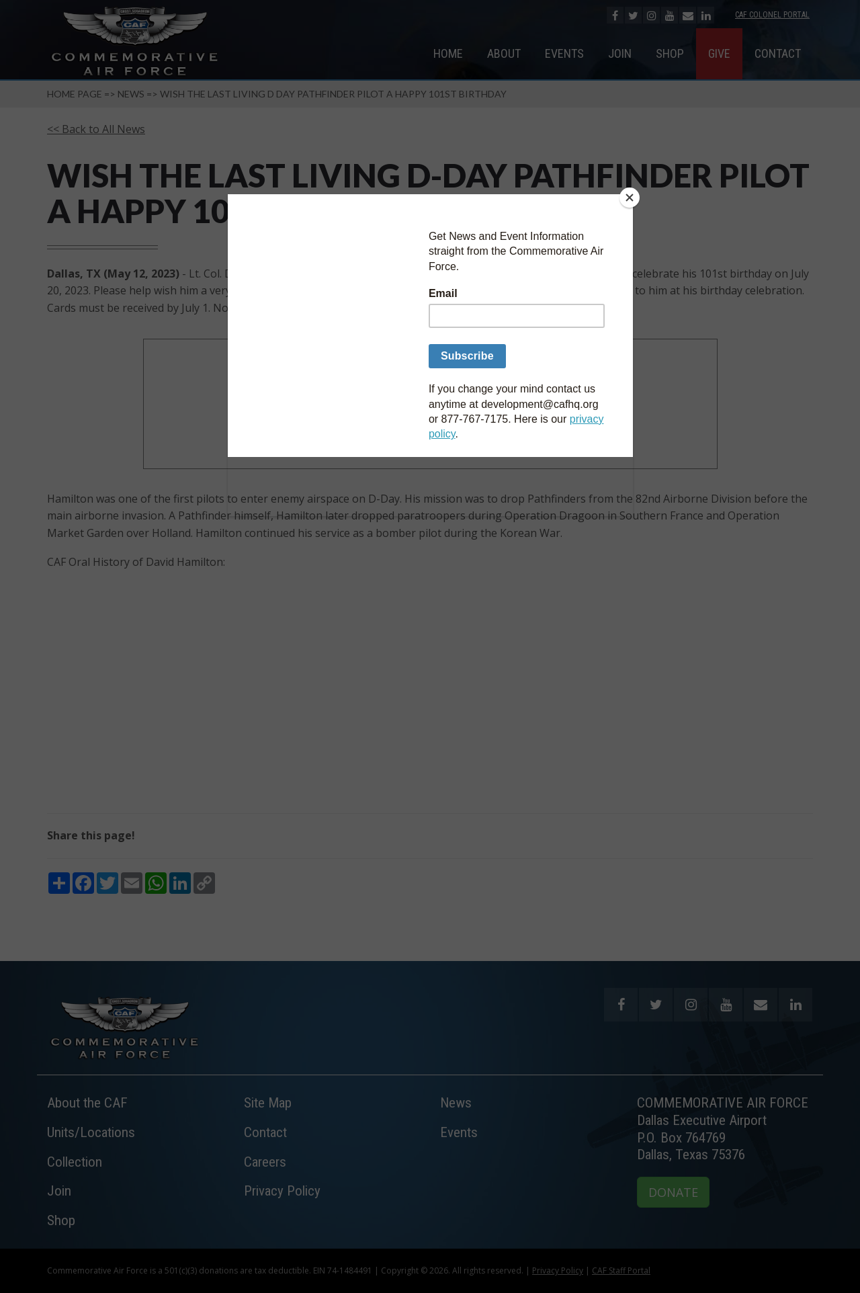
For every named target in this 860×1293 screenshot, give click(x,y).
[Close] (629, 197)
